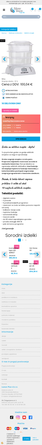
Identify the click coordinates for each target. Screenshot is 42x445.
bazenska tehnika (8, 329)
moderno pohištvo (8, 320)
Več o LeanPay (7, 131)
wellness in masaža (9, 302)
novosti (4, 345)
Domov (4, 33)
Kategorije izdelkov (8, 29)
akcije (4, 336)
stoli (3, 293)
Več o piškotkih (36, 439)
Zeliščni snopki (29, 33)
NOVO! (3, 41)
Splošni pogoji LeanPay (20, 131)
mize (3, 288)
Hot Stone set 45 (33, 265)
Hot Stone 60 (33, 249)
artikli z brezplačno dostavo (12, 350)
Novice (4, 384)
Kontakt (4, 379)
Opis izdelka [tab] (21, 139)
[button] (37, 59)
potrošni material (8, 315)
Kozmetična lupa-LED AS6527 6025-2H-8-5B (13, 252)
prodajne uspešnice (9, 354)
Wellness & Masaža (15, 33)
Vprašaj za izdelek (10, 110)
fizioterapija (6, 311)
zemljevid (5, 358)
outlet (4, 341)
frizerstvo (5, 324)
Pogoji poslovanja (8, 366)
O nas (4, 370)
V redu (26, 439)
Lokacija (5, 375)
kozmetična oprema (9, 306)
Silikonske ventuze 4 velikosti (14, 267)
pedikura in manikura (9, 297)
